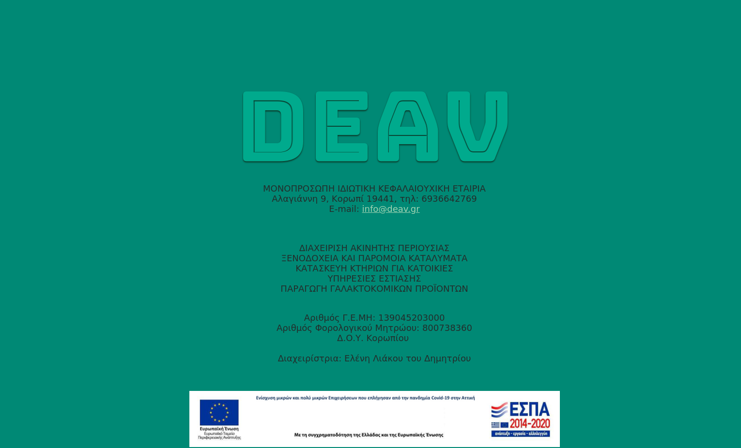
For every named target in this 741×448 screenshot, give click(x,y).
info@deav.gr (391, 209)
